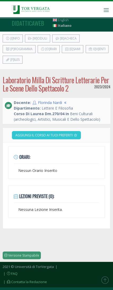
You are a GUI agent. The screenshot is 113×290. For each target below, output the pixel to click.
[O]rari (49, 49)
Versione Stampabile (21, 255)
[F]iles (13, 59)
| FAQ (10, 273)
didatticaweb (28, 23)
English (61, 20)
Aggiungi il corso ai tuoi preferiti (46, 135)
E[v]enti (97, 49)
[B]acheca (66, 38)
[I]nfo (13, 38)
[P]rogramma (19, 49)
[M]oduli (37, 38)
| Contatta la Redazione (25, 281)
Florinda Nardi (50, 102)
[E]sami (72, 49)
